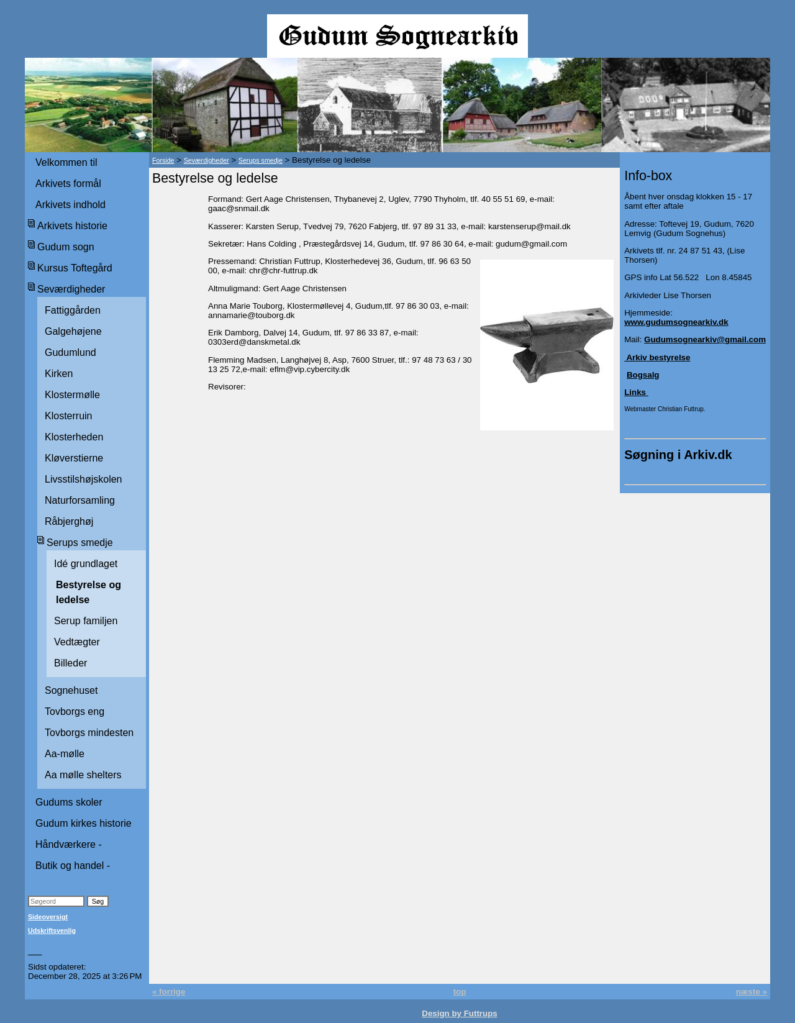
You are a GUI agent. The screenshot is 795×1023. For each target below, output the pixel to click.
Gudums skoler (68, 802)
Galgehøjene (73, 331)
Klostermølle (72, 394)
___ (35, 951)
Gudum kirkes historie (83, 823)
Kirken (59, 373)
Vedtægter (77, 642)
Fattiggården (73, 310)
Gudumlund (70, 352)
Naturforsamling (80, 500)
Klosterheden (74, 437)
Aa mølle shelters (83, 775)
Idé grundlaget (85, 563)
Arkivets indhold (70, 204)
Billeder (70, 663)
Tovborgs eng (74, 711)
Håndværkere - (68, 844)
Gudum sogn (65, 247)
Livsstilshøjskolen (83, 479)
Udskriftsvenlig (52, 930)
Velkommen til (66, 162)
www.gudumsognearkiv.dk (676, 322)
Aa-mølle (64, 753)
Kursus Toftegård (74, 268)
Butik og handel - (72, 865)
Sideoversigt (48, 917)
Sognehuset (71, 690)
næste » (751, 991)
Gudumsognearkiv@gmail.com (705, 339)
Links (636, 392)
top (459, 991)
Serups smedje (80, 542)
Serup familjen (85, 621)
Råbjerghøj (69, 521)
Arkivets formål (68, 183)
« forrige (168, 991)
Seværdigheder (71, 289)
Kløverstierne (74, 458)
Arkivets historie (72, 226)
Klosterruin (68, 416)
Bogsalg (643, 375)
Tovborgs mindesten (89, 732)
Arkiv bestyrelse (657, 357)
